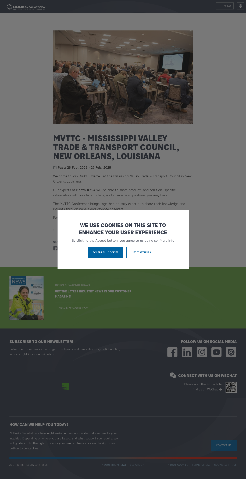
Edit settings (142, 252)
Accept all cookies (105, 252)
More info (167, 240)
